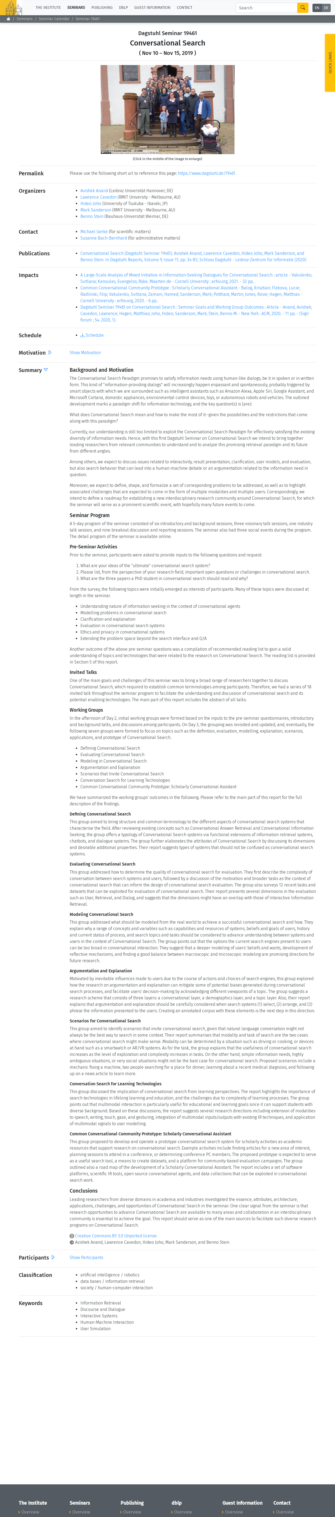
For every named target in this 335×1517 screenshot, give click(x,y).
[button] (110, 109)
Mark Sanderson (95, 210)
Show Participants (86, 1257)
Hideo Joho (90, 203)
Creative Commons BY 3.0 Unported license (113, 1235)
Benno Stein (91, 216)
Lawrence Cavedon (98, 197)
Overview (30, 1512)
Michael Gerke (94, 231)
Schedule (92, 335)
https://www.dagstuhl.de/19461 (206, 173)
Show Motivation (85, 352)
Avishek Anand (94, 190)
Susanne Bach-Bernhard (103, 238)
